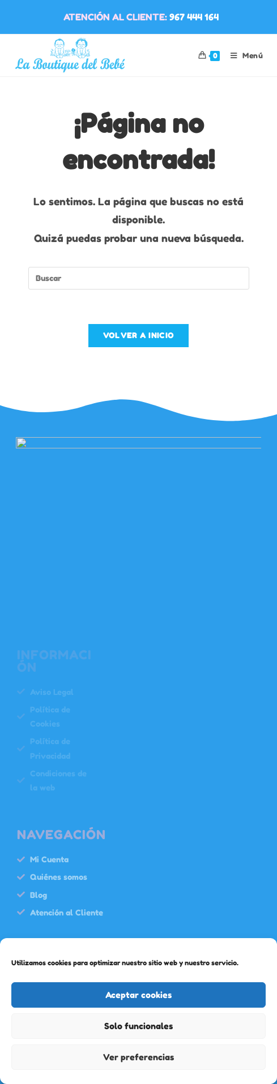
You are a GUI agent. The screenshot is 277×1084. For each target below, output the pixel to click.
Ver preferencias (138, 1057)
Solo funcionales (138, 1026)
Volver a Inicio (138, 335)
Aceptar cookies (138, 995)
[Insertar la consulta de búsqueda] (138, 278)
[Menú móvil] (242, 55)
